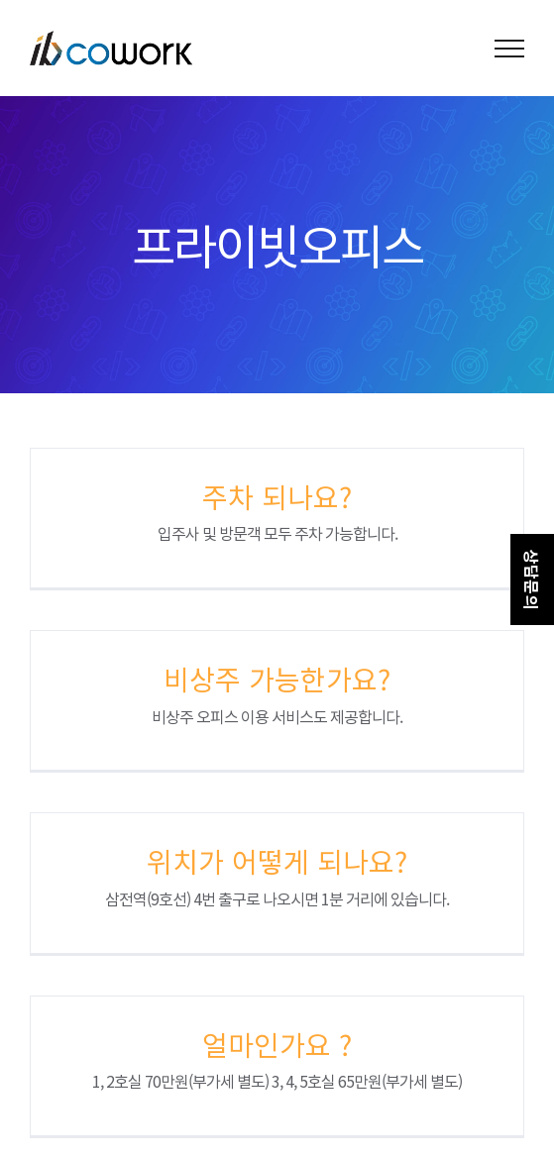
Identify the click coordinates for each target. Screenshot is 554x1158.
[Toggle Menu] (510, 48)
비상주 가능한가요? (277, 678)
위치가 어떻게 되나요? (277, 861)
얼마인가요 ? (277, 1044)
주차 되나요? (277, 496)
